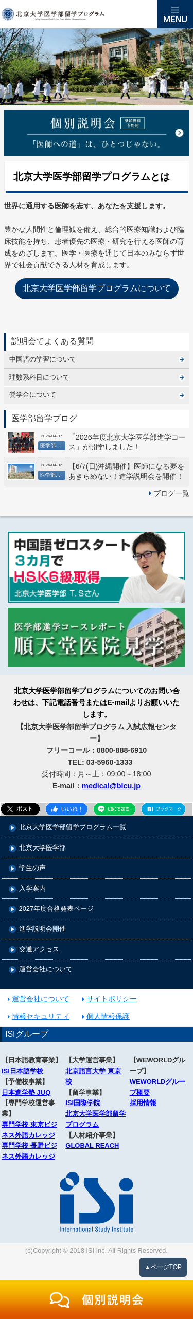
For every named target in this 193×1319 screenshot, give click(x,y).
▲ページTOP (163, 1267)
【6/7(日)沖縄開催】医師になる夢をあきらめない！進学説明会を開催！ (126, 471)
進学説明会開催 (42, 929)
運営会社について (46, 969)
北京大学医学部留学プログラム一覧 (72, 827)
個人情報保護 (108, 1016)
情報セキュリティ (40, 1016)
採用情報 (143, 1103)
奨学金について (32, 395)
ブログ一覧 (171, 493)
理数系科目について (39, 377)
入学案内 (32, 889)
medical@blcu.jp (111, 786)
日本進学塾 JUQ (26, 1092)
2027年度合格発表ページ (56, 909)
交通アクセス (39, 949)
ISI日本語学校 (22, 1071)
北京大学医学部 (42, 848)
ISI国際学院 (82, 1103)
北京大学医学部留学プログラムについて (97, 288)
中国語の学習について (42, 359)
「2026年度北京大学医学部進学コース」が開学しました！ (127, 442)
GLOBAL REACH (92, 1145)
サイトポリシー (111, 999)
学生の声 (32, 868)
